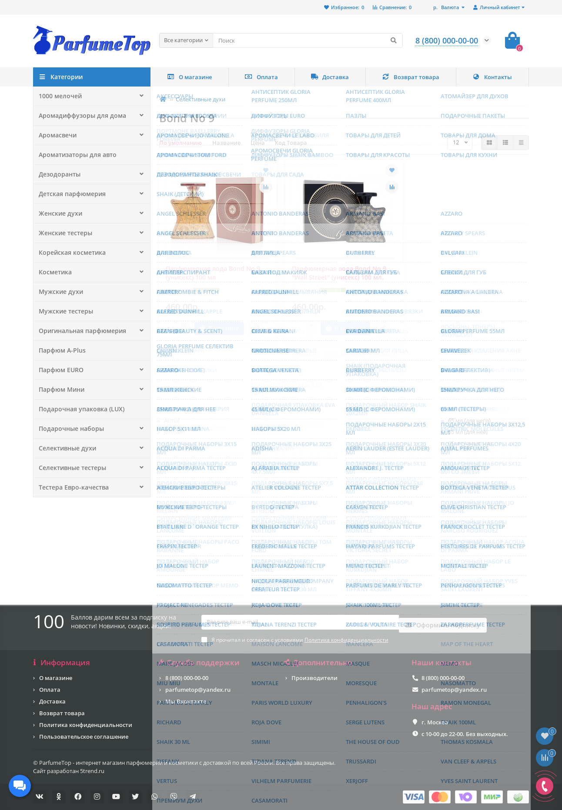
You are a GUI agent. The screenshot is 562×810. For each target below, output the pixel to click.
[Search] (308, 40)
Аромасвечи (56, 135)
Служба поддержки (199, 663)
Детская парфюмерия (69, 194)
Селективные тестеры (70, 468)
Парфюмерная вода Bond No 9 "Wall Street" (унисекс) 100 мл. (339, 272)
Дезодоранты (58, 174)
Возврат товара (410, 77)
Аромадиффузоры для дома (79, 116)
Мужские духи (59, 292)
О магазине (189, 77)
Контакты (492, 77)
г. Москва (435, 722)
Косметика (54, 272)
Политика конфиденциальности (85, 725)
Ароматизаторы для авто (75, 155)
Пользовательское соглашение (83, 736)
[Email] (300, 626)
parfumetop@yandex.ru (198, 689)
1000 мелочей (58, 96)
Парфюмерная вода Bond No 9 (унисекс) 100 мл (213, 272)
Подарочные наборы (69, 429)
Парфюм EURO (59, 370)
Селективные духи (65, 448)
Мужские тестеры (63, 311)
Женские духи (58, 213)
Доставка (330, 77)
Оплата (261, 77)
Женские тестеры (63, 233)
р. (446, 7)
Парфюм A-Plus (60, 350)
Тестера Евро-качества (71, 487)
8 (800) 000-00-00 (186, 678)
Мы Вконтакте (185, 701)
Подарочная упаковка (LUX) (78, 409)
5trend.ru (92, 771)
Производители (314, 678)
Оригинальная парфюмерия (79, 331)
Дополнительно (318, 663)
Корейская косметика (69, 253)
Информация (61, 663)
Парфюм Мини (60, 389)
